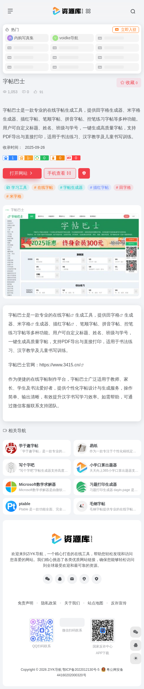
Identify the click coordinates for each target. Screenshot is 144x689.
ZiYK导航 (55, 670)
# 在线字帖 (43, 187)
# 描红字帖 (99, 187)
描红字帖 (62, 324)
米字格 (24, 324)
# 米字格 (13, 196)
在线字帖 (61, 315)
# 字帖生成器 (71, 187)
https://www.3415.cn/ (59, 364)
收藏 (129, 82)
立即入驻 (126, 29)
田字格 (113, 315)
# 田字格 (123, 187)
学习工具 (16, 187)
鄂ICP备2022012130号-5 (80, 670)
